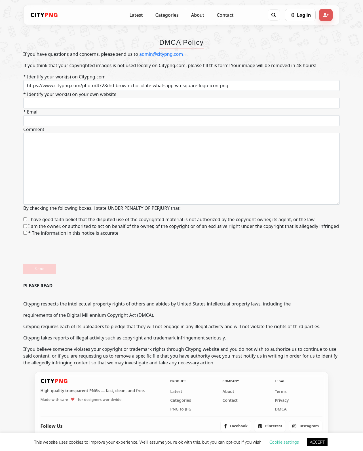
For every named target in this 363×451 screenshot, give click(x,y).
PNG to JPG (180, 409)
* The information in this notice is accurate (71, 233)
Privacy (282, 400)
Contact (225, 15)
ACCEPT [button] (317, 442)
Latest (136, 15)
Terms (281, 391)
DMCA (281, 409)
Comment (33, 129)
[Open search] (274, 15)
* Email (31, 112)
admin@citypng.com (161, 54)
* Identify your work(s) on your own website (69, 94)
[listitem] (235, 426)
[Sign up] (326, 15)
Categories (166, 15)
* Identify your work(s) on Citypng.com (64, 77)
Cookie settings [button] (284, 442)
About (197, 15)
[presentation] (66, 250)
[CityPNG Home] (44, 15)
